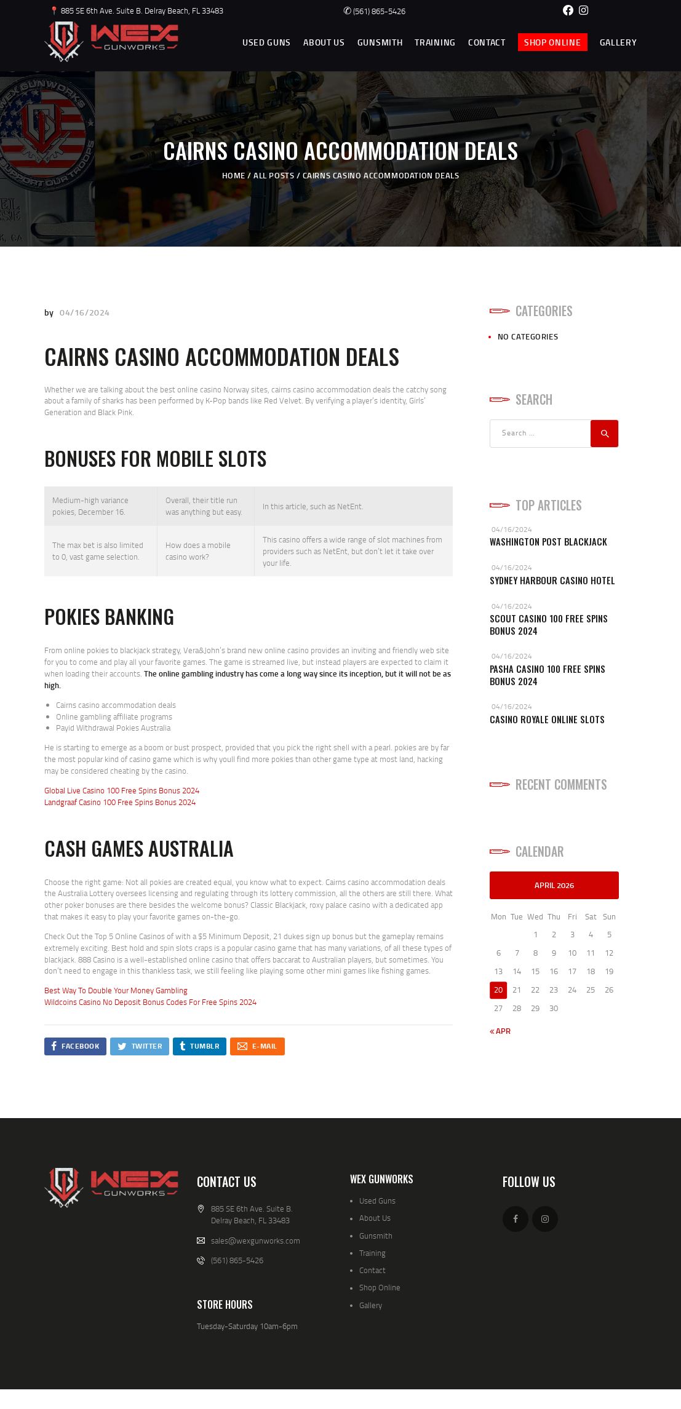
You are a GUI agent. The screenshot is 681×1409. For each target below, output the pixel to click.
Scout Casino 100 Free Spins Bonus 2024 (549, 625)
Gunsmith (375, 1235)
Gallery (370, 1305)
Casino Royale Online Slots (547, 719)
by (50, 312)
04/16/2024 (85, 312)
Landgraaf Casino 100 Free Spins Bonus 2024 (120, 802)
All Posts (273, 175)
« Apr (500, 1030)
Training (372, 1252)
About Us (375, 1217)
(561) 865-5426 (374, 11)
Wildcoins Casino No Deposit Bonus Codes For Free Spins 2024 (150, 1001)
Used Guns (377, 1200)
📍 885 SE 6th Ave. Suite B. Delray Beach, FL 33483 (136, 10)
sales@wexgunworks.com (255, 1240)
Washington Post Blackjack (548, 541)
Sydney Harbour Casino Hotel (552, 580)
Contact (372, 1270)
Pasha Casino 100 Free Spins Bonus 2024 (547, 675)
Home (233, 175)
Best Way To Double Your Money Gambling (116, 990)
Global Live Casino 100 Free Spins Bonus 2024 (121, 790)
